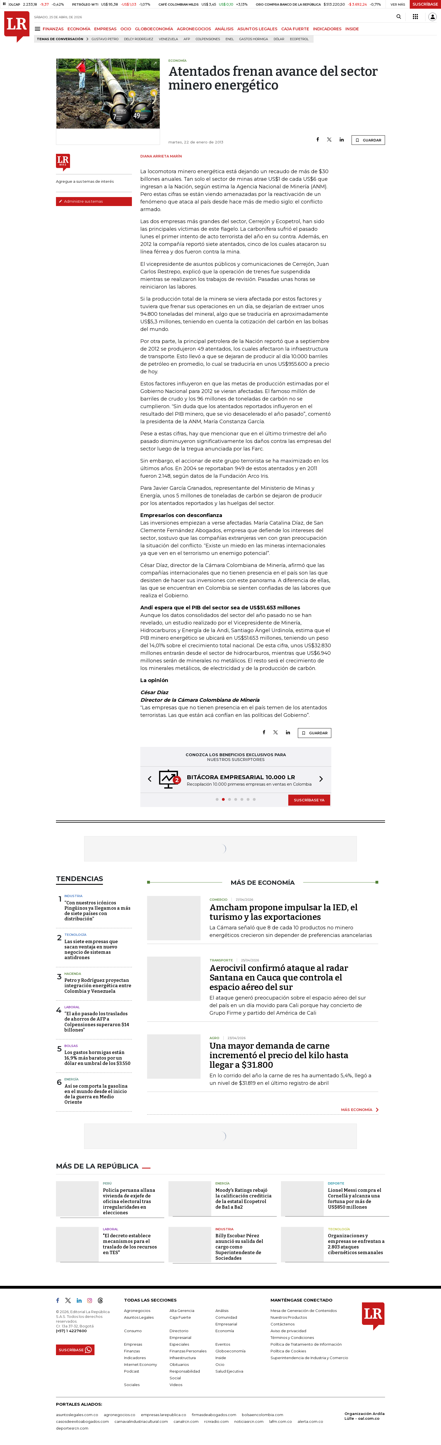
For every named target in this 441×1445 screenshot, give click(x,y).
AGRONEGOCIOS (194, 28)
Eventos (222, 1344)
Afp (187, 39)
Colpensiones (208, 39)
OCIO (125, 28)
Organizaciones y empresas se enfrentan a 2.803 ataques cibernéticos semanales (356, 1244)
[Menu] (38, 29)
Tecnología (75, 935)
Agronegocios (137, 1310)
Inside (220, 1357)
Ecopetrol (299, 39)
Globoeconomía (230, 1351)
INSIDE (352, 28)
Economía (224, 1331)
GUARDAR (368, 140)
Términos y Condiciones (292, 1337)
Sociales (132, 1384)
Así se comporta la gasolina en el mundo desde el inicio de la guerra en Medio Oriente (96, 1094)
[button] (148, 780)
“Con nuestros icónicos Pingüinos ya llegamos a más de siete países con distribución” (97, 911)
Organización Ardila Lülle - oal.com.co (365, 1416)
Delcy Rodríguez (138, 39)
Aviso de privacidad (288, 1331)
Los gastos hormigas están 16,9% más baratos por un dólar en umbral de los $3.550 (97, 1058)
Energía (71, 1079)
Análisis (221, 1310)
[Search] (398, 17)
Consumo (133, 1331)
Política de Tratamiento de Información (306, 1344)
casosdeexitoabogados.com (82, 1421)
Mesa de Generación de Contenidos (304, 1310)
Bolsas (71, 1046)
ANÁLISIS (224, 28)
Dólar (279, 39)
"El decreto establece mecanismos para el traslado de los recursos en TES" (130, 1244)
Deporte (336, 1183)
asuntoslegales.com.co (77, 1414)
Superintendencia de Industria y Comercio (309, 1357)
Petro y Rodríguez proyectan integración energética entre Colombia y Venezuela (97, 986)
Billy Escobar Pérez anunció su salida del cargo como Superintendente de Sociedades (239, 1247)
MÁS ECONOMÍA (356, 1109)
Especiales (179, 1344)
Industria (73, 896)
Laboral (72, 1007)
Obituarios (179, 1364)
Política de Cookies (288, 1351)
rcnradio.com (216, 1421)
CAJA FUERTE (295, 28)
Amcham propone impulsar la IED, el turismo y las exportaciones (284, 912)
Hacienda (72, 974)
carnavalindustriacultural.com (141, 1421)
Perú (107, 1183)
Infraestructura (183, 1357)
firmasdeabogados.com (214, 1414)
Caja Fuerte (180, 1317)
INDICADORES (327, 28)
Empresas (133, 1344)
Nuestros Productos (289, 1317)
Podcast (131, 1371)
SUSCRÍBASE (425, 4)
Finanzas (132, 1351)
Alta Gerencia (182, 1310)
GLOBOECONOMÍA (154, 28)
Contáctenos (282, 1324)
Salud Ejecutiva (229, 1371)
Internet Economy (140, 1364)
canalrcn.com (186, 1421)
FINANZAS (53, 28)
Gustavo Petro (105, 39)
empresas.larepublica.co (163, 1414)
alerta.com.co (310, 1421)
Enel (230, 39)
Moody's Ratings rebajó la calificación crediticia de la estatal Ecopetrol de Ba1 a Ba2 (243, 1199)
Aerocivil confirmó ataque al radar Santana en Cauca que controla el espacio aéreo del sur (279, 977)
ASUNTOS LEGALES (257, 28)
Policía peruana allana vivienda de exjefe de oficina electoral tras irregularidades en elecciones (129, 1201)
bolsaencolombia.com (262, 1414)
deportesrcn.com (72, 1428)
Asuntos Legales (139, 1317)
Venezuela (168, 39)
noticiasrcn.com (249, 1421)
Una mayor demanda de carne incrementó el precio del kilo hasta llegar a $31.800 (279, 1055)
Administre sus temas (81, 201)
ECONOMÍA (79, 28)
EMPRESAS (105, 28)
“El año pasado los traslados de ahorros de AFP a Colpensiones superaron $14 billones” (96, 1022)
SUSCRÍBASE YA (309, 800)
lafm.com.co (280, 1421)
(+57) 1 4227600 (71, 1331)
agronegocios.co (119, 1414)
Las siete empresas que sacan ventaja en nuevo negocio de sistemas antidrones (91, 950)
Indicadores (135, 1357)
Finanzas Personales (188, 1351)
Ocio (219, 1364)
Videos (176, 1384)
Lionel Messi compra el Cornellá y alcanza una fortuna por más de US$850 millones (354, 1199)
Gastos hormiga (253, 39)
